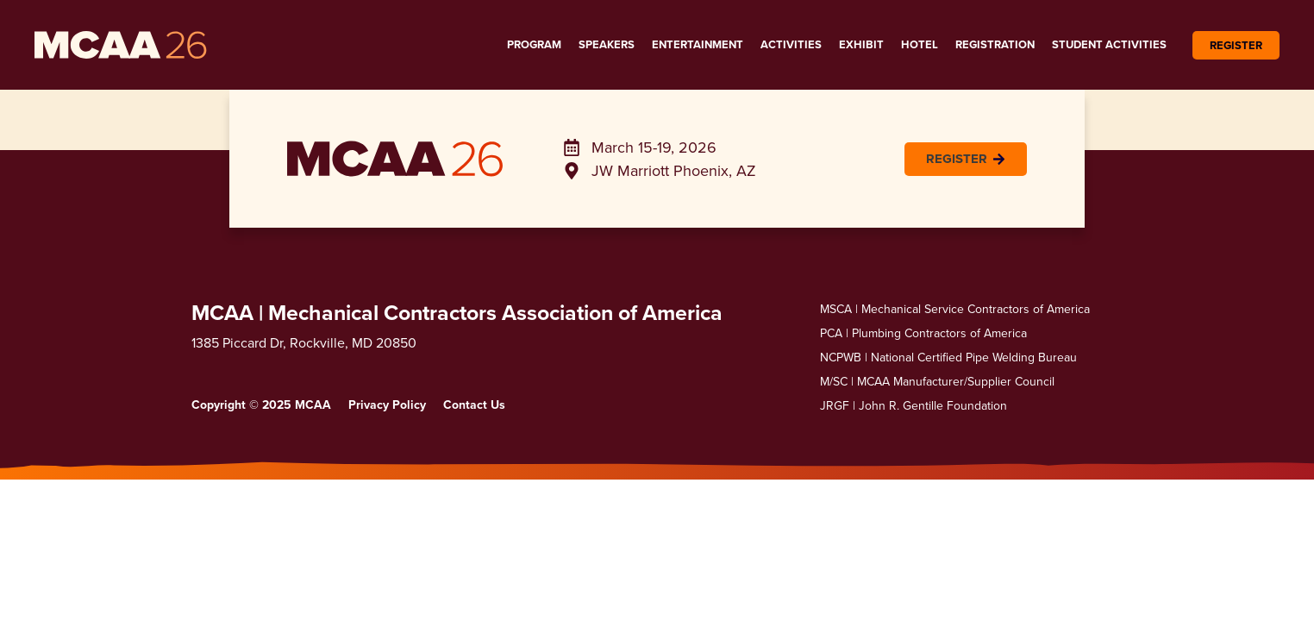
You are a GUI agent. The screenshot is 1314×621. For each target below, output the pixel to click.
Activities (791, 44)
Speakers (607, 44)
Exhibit (861, 44)
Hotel (919, 44)
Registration (995, 44)
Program (534, 44)
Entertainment (697, 44)
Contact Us (474, 404)
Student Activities (1109, 44)
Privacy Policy (387, 404)
